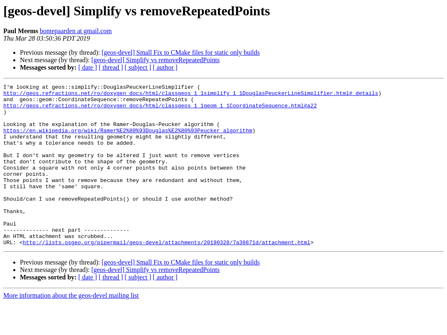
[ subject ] (138, 67)
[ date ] (87, 67)
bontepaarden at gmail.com (76, 30)
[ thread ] (111, 67)
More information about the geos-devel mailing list (71, 327)
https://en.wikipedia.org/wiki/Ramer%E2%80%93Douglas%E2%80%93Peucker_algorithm (127, 140)
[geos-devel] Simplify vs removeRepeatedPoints (155, 59)
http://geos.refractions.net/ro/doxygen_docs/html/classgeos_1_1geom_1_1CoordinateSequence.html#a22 (160, 110)
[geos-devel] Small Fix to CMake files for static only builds (180, 52)
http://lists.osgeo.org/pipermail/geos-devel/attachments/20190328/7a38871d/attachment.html (166, 274)
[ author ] (165, 67)
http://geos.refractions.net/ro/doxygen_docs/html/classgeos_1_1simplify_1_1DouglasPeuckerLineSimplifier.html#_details (190, 95)
